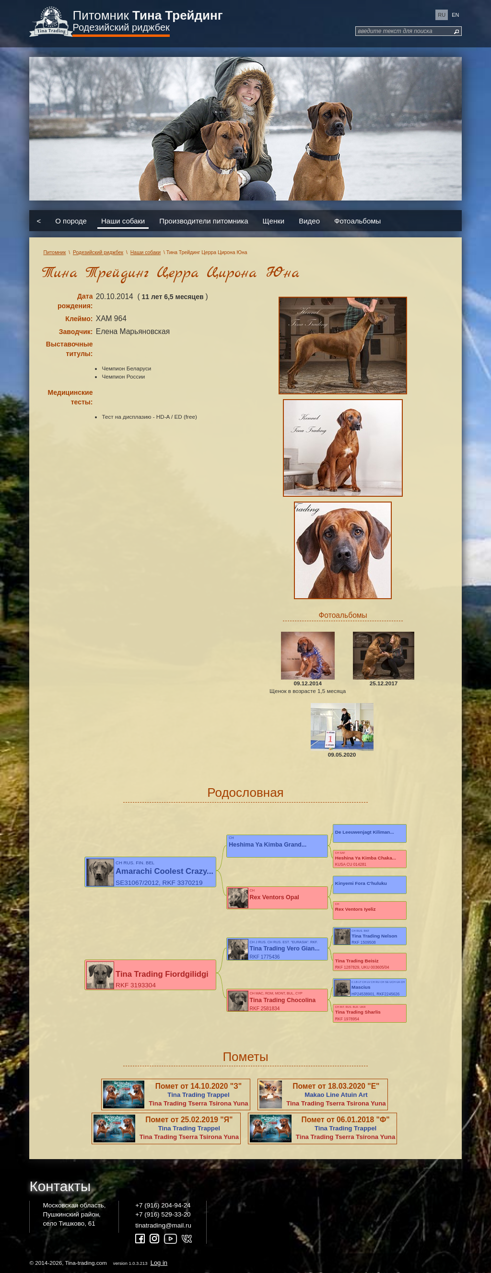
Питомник (147, 15)
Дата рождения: (75, 301)
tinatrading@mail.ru (163, 1225)
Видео (309, 221)
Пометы (245, 1057)
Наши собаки (123, 221)
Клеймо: (79, 319)
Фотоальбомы (357, 221)
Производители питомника (203, 221)
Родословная (245, 792)
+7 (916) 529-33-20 (162, 1214)
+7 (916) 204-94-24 (162, 1205)
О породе (71, 221)
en (455, 15)
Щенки (274, 221)
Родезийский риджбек (120, 27)
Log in (159, 1262)
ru (441, 15)
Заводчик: (76, 331)
